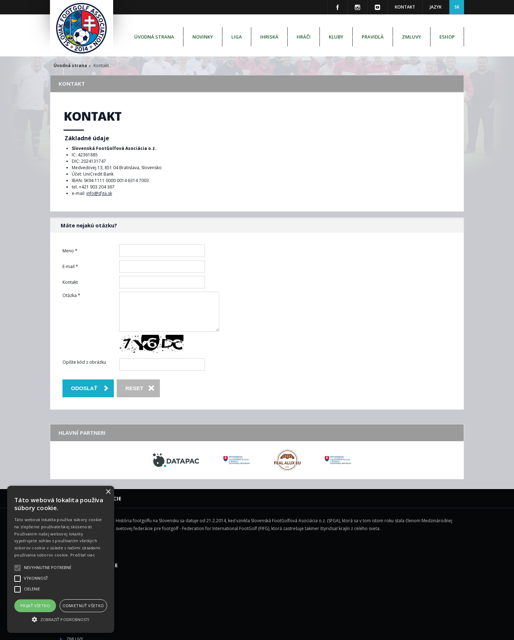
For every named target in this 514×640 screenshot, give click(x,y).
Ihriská (269, 37)
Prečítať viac (82, 555)
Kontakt (405, 7)
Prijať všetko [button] (35, 605)
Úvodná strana (154, 37)
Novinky (202, 37)
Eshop (447, 37)
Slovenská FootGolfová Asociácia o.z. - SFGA (249, 630)
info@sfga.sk (99, 193)
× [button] (108, 492)
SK (456, 7)
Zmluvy (411, 37)
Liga (236, 37)
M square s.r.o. (365, 630)
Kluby (336, 37)
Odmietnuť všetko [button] (83, 605)
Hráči (304, 37)
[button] (60, 620)
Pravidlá (373, 37)
